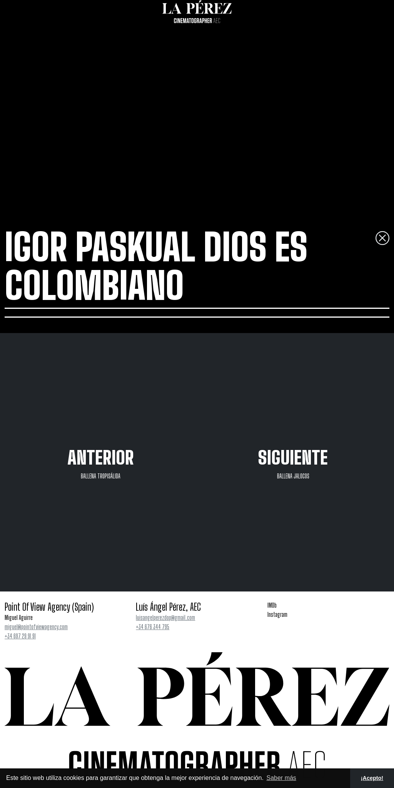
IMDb (272, 605)
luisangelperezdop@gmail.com (165, 617)
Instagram (277, 614)
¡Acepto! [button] (372, 778)
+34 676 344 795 (152, 626)
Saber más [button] (281, 778)
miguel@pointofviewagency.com (36, 626)
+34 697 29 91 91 (20, 636)
